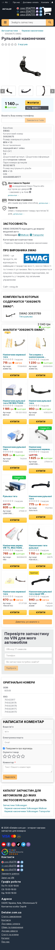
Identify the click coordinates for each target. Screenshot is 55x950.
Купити (33, 103)
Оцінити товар (11, 752)
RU (6, 2)
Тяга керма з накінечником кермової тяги (36, 356)
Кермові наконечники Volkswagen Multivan (25, 808)
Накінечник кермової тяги (14, 356)
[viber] (8, 844)
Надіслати (10, 777)
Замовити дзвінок (10, 873)
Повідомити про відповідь (18, 748)
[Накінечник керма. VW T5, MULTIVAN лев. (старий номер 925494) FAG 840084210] (15, 534)
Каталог (5, 938)
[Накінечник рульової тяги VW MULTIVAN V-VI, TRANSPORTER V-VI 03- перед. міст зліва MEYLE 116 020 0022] (15, 389)
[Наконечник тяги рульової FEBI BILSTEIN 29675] (41, 534)
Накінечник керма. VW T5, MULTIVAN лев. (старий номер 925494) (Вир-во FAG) (14, 546)
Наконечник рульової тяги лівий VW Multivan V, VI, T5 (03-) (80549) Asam (40, 593)
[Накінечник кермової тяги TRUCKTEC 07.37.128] (15, 580)
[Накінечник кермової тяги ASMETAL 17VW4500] (15, 343)
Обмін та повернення (12, 927)
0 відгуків (23, 44)
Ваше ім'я (8, 727)
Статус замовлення (11, 916)
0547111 (26, 8)
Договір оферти (9, 931)
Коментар (9, 762)
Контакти (45, 2)
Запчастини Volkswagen (15, 805)
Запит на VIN (7, 877)
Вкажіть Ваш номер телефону (17, 115)
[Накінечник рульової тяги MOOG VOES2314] (41, 389)
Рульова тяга (10, 496)
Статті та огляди (10, 934)
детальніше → (13, 195)
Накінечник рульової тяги (40, 402)
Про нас (16, 2)
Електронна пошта (13, 737)
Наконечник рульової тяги (14, 448)
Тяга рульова (26, 316)
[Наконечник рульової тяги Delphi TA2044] (15, 435)
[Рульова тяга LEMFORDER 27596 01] (15, 485)
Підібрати (11, 668)
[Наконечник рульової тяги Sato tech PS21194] (41, 485)
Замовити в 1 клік (35, 120)
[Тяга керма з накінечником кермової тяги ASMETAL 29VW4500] (41, 343)
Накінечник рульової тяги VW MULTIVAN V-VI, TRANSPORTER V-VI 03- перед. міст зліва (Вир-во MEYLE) (14, 402)
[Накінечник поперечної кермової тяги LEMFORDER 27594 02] (41, 435)
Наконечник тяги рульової (38, 546)
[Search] (50, 22)
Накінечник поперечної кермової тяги (40, 448)
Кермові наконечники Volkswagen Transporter (27, 811)
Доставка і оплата (30, 2)
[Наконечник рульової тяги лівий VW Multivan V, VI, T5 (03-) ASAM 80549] (41, 580)
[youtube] (3, 844)
